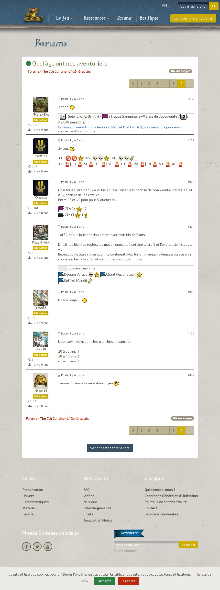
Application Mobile (98, 520)
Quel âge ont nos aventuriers (67, 63)
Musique (90, 502)
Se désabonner (125, 550)
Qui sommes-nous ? (160, 490)
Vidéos (89, 496)
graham (40, 349)
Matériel (29, 508)
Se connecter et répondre (110, 448)
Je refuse (128, 581)
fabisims (40, 156)
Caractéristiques (35, 502)
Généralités (81, 71)
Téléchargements (97, 508)
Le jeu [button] (64, 18)
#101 (191, 98)
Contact (151, 508)
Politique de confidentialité (166, 502)
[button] (166, 6)
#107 (191, 375)
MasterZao (41, 115)
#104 (191, 226)
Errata (88, 514)
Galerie (27, 514)
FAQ (86, 490)
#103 (191, 181)
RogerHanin (40, 243)
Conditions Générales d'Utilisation (171, 496)
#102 (191, 140)
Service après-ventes (161, 514)
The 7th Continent (56, 71)
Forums (124, 18)
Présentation (32, 490)
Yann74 (40, 308)
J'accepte (104, 581)
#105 (191, 291)
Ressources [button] (96, 18)
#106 (191, 333)
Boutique (149, 18)
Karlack (40, 198)
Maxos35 (40, 391)
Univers (28, 496)
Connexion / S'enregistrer (193, 18)
